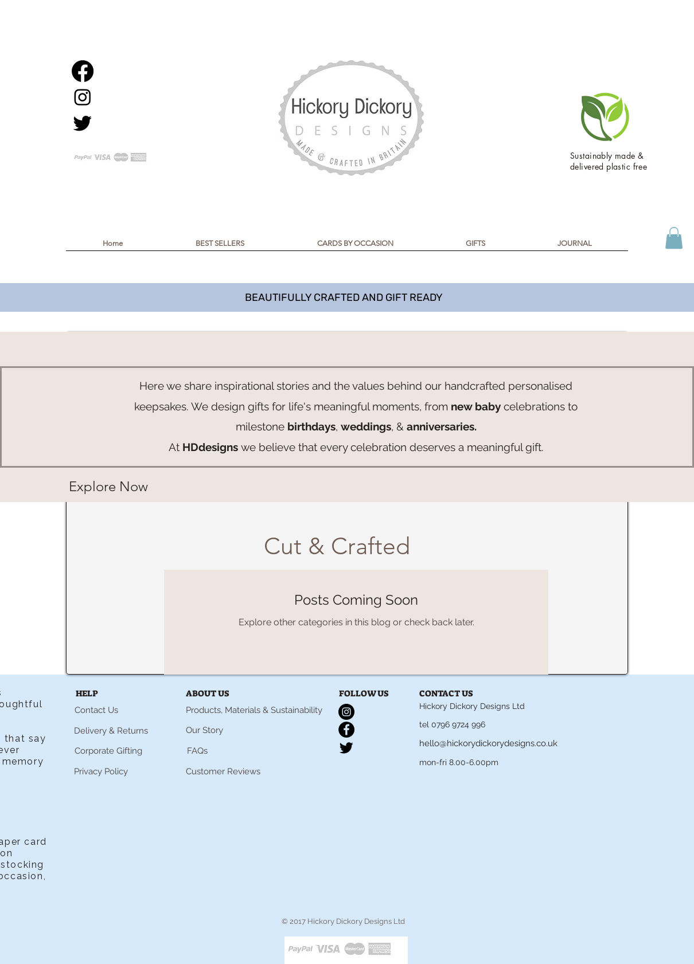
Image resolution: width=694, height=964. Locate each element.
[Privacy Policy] (101, 772)
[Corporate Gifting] (108, 751)
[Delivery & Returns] (110, 731)
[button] (674, 238)
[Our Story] (204, 730)
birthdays (311, 426)
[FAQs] (197, 751)
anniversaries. (442, 426)
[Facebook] (82, 71)
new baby (476, 406)
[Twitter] (82, 123)
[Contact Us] (96, 710)
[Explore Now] (108, 486)
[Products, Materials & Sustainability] (254, 710)
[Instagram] (82, 97)
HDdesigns (210, 447)
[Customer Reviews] (223, 772)
